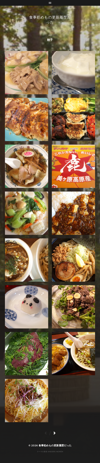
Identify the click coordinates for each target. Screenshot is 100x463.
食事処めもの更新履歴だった (55, 445)
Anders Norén (55, 451)
